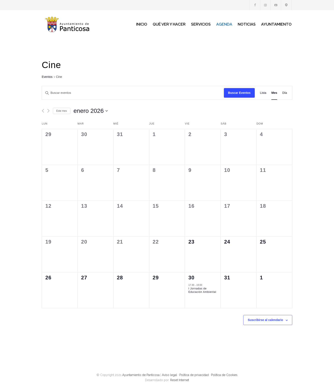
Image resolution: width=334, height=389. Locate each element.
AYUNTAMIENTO (276, 24)
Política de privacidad (194, 375)
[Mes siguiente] (48, 111)
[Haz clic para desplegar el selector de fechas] (90, 111)
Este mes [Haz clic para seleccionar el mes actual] (61, 110)
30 (191, 277)
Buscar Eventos (239, 92)
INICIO (141, 24)
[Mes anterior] (43, 111)
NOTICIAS (247, 24)
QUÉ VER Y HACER (169, 24)
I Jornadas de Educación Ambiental (202, 290)
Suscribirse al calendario (265, 320)
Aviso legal (169, 375)
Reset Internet (179, 380)
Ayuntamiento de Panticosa (141, 375)
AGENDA (224, 24)
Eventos (47, 76)
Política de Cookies (224, 375)
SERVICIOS (201, 24)
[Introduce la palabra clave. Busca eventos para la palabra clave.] (133, 93)
